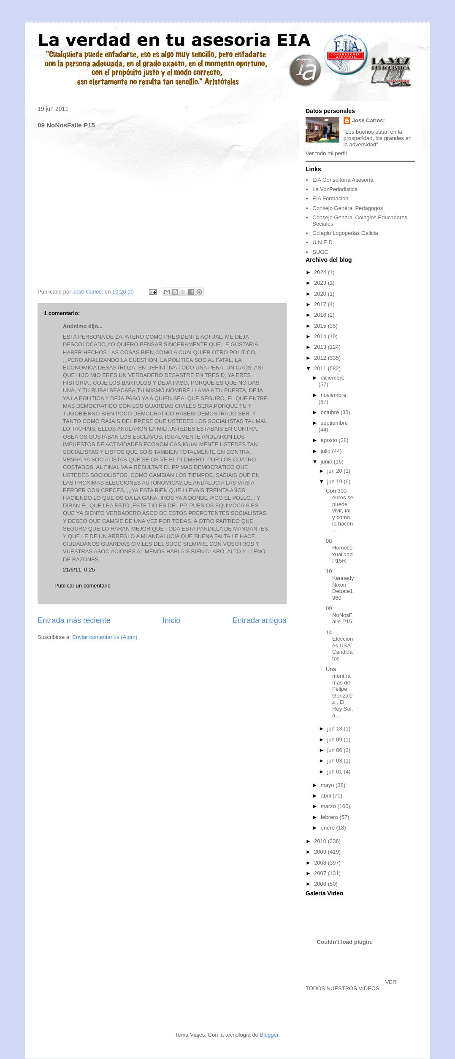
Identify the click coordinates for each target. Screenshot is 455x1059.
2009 (321, 852)
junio (327, 461)
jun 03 (335, 760)
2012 (321, 358)
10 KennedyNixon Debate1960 (340, 584)
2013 (321, 347)
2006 (321, 884)
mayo (328, 785)
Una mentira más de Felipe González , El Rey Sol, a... (339, 692)
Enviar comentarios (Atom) (104, 637)
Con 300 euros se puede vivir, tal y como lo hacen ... (339, 511)
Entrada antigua (260, 620)
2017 (321, 304)
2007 (321, 873)
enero (328, 828)
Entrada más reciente (74, 620)
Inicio (171, 620)
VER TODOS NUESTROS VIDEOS (351, 985)
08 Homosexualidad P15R (339, 551)
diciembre (332, 378)
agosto (330, 440)
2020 (321, 294)
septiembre (334, 423)
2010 (321, 841)
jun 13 (335, 728)
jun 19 (335, 481)
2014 (321, 336)
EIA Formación (330, 198)
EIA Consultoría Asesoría (343, 180)
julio (326, 451)
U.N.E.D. (323, 242)
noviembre (334, 395)
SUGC (320, 252)
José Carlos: (368, 120)
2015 (321, 326)
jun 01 (335, 771)
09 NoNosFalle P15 (339, 615)
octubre (331, 412)
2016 (321, 315)
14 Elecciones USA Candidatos (339, 645)
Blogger (269, 1035)
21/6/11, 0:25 (79, 569)
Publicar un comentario (82, 585)
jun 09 (335, 739)
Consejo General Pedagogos (347, 208)
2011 (321, 368)
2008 (321, 863)
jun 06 (335, 750)
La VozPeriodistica (335, 189)
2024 (321, 272)
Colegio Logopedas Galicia (345, 233)
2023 (321, 283)
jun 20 (335, 471)
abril (327, 795)
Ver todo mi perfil (326, 153)
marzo (329, 806)
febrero (330, 817)
